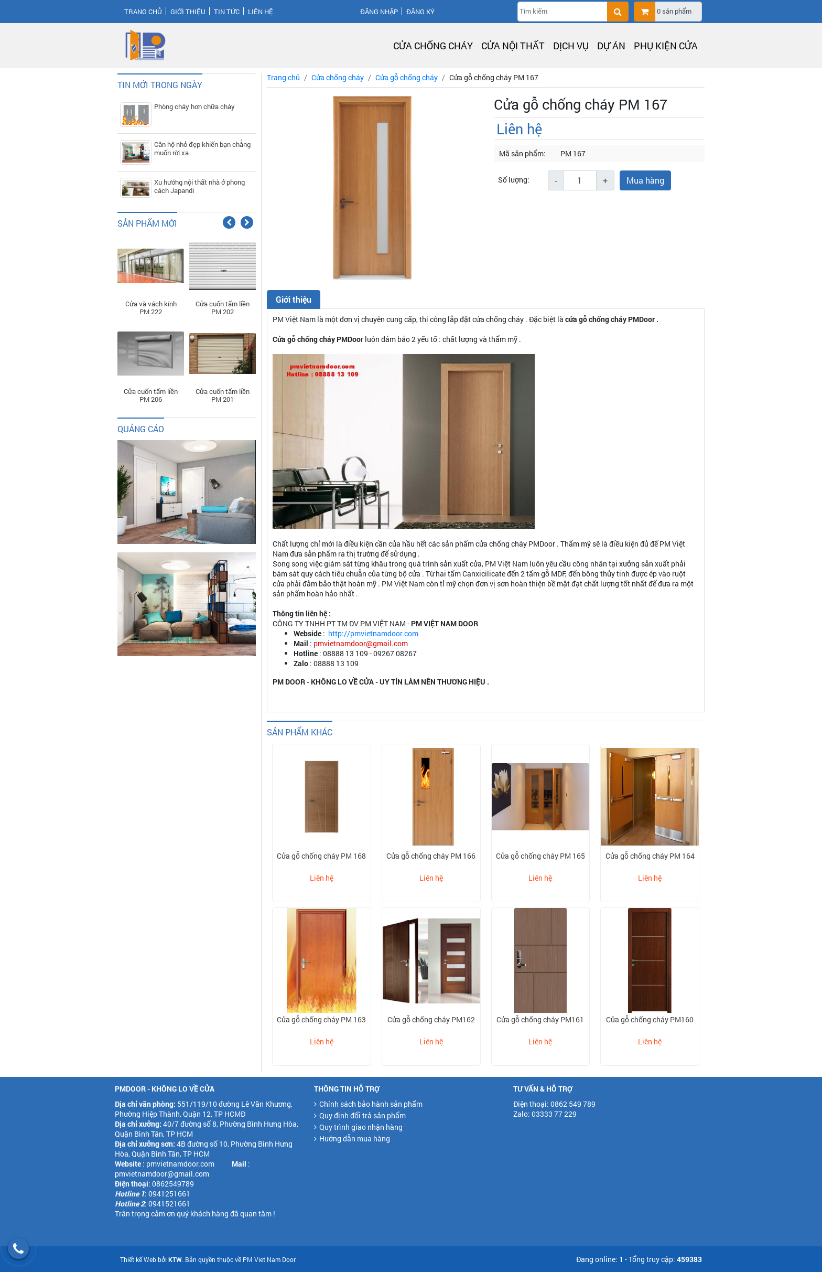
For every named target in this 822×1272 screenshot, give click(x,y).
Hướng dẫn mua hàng (354, 1138)
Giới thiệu (188, 11)
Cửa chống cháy (433, 45)
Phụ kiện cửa (666, 45)
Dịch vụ (571, 45)
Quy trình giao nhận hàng (361, 1127)
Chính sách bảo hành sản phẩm (371, 1104)
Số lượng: (513, 180)
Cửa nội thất (513, 45)
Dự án (611, 45)
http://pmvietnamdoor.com (373, 633)
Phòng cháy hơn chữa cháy (194, 106)
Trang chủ (143, 11)
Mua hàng (645, 180)
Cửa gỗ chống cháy (406, 77)
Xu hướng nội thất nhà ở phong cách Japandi (199, 186)
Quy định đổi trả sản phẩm (362, 1115)
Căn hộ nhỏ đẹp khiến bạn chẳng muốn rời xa (202, 148)
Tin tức (227, 11)
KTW (175, 1259)
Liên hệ (260, 11)
